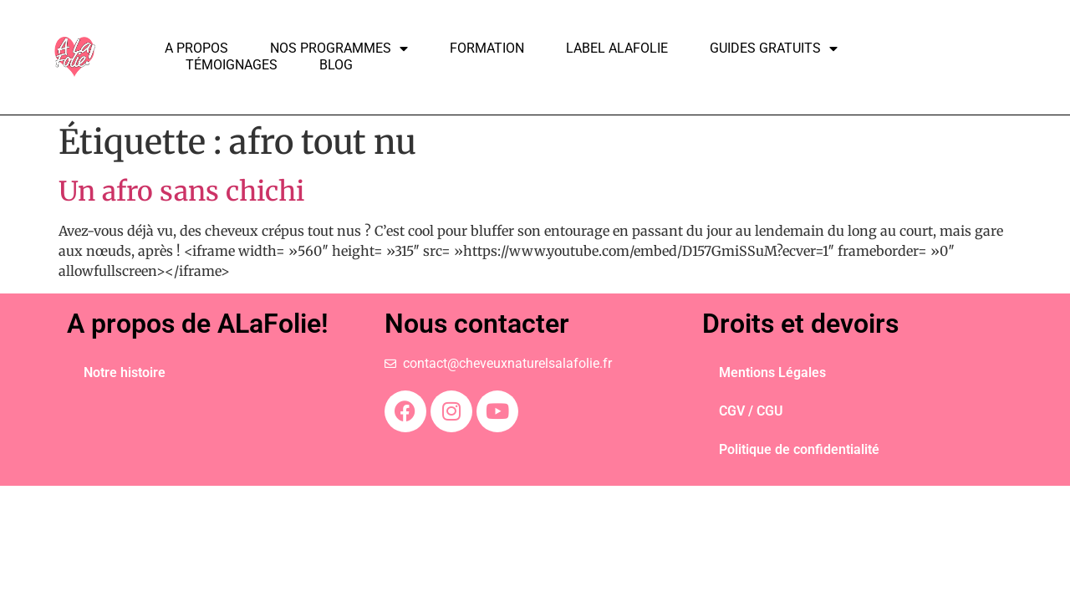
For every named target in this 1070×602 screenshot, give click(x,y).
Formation (487, 48)
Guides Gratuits (774, 48)
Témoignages (232, 65)
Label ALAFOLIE (617, 48)
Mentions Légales (772, 372)
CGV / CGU (751, 411)
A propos (196, 48)
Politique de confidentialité (799, 449)
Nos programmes (339, 48)
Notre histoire (125, 372)
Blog (336, 65)
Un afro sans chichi (181, 191)
